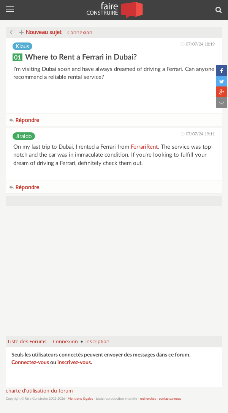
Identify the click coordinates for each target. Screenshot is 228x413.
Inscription (97, 341)
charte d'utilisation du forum (39, 391)
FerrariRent (144, 147)
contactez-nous (170, 398)
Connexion (79, 32)
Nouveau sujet (40, 32)
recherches (148, 398)
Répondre (24, 120)
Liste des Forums (27, 341)
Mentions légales (80, 398)
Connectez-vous (30, 362)
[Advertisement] (114, 275)
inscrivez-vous (74, 362)
